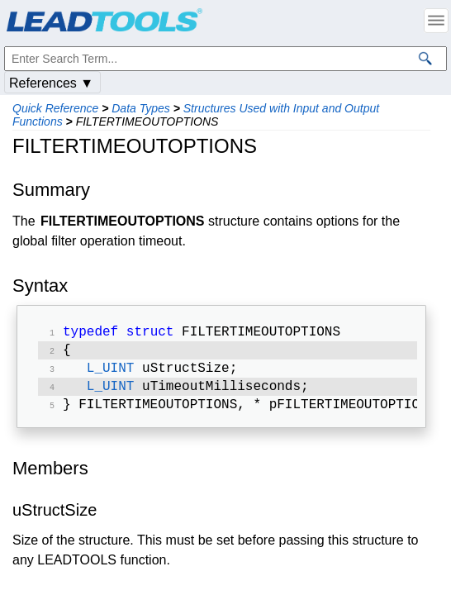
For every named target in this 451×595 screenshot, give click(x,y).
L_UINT (111, 373)
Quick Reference (55, 108)
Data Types (141, 108)
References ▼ (51, 83)
